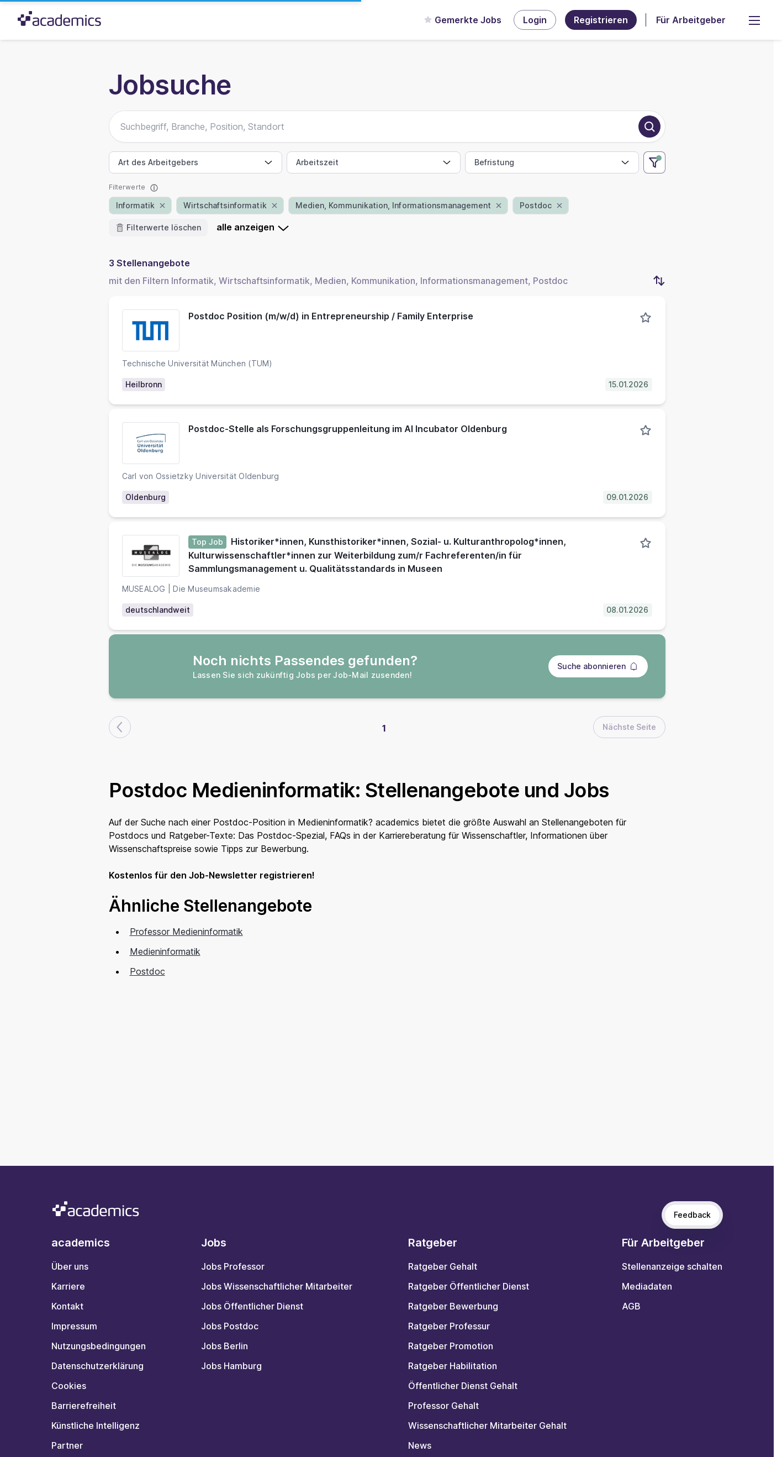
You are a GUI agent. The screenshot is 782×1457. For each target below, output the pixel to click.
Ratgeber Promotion (450, 1345)
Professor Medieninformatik (186, 931)
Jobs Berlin (224, 1345)
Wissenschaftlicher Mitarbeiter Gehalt (487, 1425)
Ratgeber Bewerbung (453, 1306)
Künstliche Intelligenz (95, 1425)
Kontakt (67, 1306)
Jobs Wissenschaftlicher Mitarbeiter (276, 1286)
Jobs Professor (233, 1266)
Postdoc (147, 971)
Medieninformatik (165, 951)
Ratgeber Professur (449, 1326)
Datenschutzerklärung (97, 1365)
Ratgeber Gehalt (442, 1266)
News (419, 1445)
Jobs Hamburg (231, 1365)
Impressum (74, 1326)
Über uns (69, 1266)
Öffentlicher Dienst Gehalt (462, 1385)
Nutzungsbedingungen (98, 1345)
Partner (67, 1445)
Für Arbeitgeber (691, 19)
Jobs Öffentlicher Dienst (252, 1306)
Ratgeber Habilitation (452, 1365)
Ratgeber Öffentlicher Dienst (468, 1286)
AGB (631, 1306)
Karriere (68, 1286)
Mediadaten (647, 1286)
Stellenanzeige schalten (672, 1266)
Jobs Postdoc (229, 1326)
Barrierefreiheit (83, 1405)
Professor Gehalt (443, 1405)
